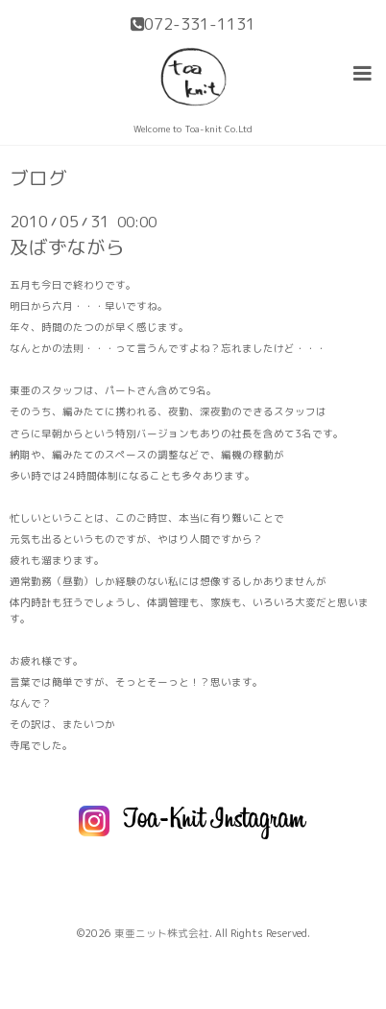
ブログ (38, 178)
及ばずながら (67, 247)
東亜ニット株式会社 (161, 933)
